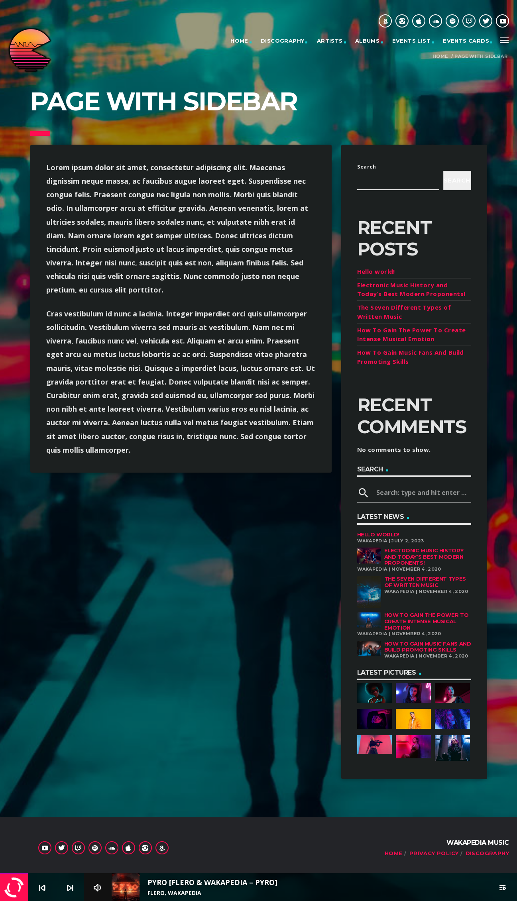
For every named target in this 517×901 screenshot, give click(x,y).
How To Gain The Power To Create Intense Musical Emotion (426, 621)
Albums (367, 40)
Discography (282, 40)
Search (366, 166)
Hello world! (376, 271)
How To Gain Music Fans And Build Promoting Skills (427, 646)
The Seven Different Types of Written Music (425, 581)
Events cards (466, 40)
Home (239, 40)
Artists (330, 40)
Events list (411, 40)
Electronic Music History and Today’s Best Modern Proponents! (424, 556)
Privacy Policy (433, 853)
